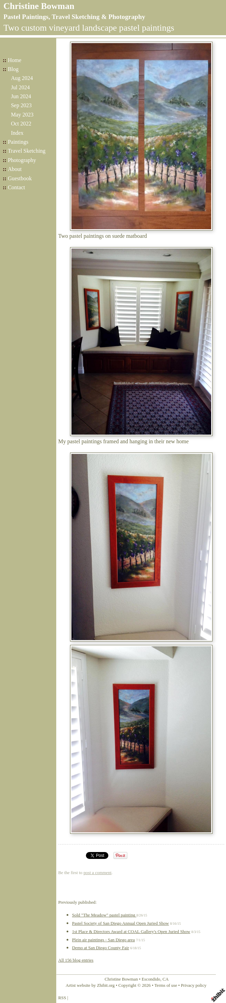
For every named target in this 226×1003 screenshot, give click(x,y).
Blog (13, 69)
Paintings (18, 142)
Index (17, 133)
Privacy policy (193, 985)
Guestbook (20, 178)
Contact (16, 187)
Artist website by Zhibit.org (90, 985)
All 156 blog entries (76, 960)
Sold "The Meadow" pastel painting (104, 915)
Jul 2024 (20, 87)
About (15, 169)
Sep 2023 (21, 105)
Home (14, 60)
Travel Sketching (27, 151)
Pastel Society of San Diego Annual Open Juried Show (120, 923)
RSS (62, 997)
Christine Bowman (38, 6)
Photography (22, 160)
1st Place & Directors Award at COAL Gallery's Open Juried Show (131, 931)
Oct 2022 (21, 123)
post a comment (97, 872)
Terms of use (165, 985)
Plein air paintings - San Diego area (103, 940)
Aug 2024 (22, 78)
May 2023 (22, 115)
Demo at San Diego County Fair (100, 947)
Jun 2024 (21, 96)
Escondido (150, 979)
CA (166, 979)
